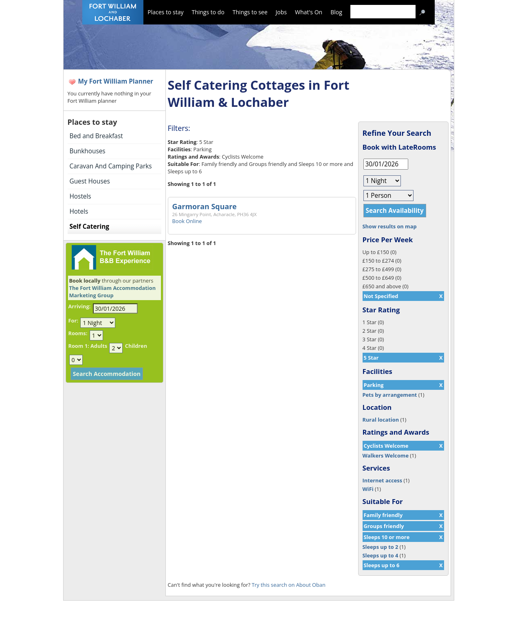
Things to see (250, 12)
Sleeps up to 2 (380, 546)
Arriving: (79, 306)
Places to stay (165, 12)
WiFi (368, 489)
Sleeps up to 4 (380, 555)
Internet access (383, 480)
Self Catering (89, 226)
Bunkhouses (88, 151)
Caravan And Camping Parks (111, 166)
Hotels (79, 211)
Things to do (207, 12)
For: (73, 320)
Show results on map (390, 226)
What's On (308, 12)
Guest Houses (90, 181)
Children (136, 345)
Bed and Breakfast (96, 136)
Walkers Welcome (386, 455)
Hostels (80, 196)
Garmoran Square (204, 206)
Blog (336, 12)
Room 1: (78, 345)
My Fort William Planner (116, 81)
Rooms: (78, 333)
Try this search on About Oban (289, 584)
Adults (98, 345)
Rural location (381, 419)
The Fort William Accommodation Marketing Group (112, 291)
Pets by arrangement (390, 394)
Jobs (281, 12)
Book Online (187, 221)
